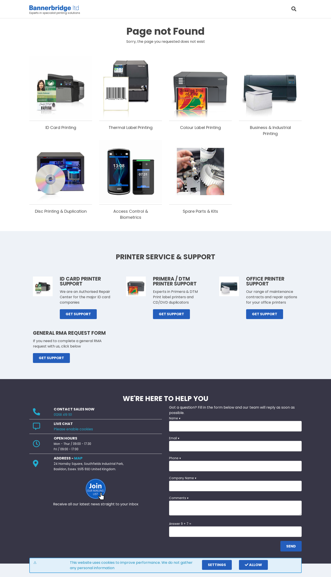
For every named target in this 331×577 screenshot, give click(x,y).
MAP (78, 458)
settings (217, 564)
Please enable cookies (73, 429)
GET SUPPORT (78, 314)
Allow (253, 564)
